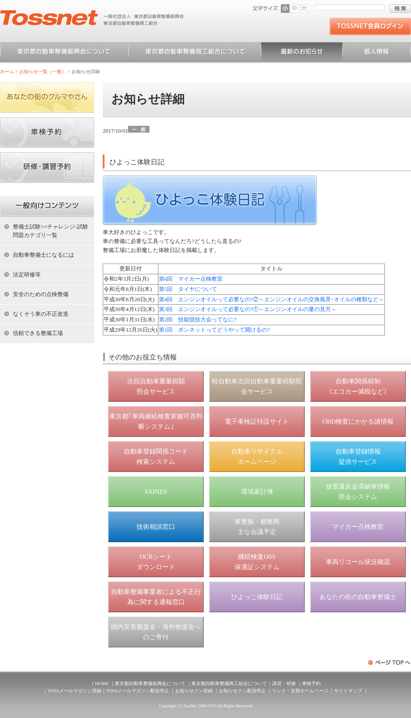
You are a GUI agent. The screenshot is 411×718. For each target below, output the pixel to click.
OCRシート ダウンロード (156, 561)
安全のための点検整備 (40, 294)
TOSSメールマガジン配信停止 (138, 690)
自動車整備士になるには (43, 255)
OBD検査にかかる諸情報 (358, 421)
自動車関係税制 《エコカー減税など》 (358, 386)
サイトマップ (348, 690)
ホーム (7, 71)
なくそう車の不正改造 (40, 314)
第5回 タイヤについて (188, 289)
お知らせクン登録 (194, 690)
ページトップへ (389, 662)
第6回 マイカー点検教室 (191, 279)
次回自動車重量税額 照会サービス (156, 386)
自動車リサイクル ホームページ (257, 456)
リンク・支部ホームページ (300, 690)
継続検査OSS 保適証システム (257, 561)
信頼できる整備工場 (38, 333)
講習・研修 (284, 683)
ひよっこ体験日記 (257, 596)
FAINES (156, 491)
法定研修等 (27, 274)
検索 (400, 8)
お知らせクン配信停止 (242, 690)
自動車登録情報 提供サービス (358, 456)
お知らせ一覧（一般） (301, 53)
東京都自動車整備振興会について (64, 53)
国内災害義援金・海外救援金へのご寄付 (156, 632)
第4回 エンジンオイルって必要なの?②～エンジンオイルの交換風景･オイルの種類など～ (271, 299)
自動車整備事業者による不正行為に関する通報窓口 (156, 596)
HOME (102, 683)
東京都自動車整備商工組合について (194, 53)
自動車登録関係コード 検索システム (156, 456)
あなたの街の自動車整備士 (357, 596)
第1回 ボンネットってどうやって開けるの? (214, 329)
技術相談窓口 (156, 526)
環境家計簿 (257, 491)
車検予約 (311, 683)
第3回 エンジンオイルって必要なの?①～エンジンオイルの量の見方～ (248, 309)
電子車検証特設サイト (257, 421)
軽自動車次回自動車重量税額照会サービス (257, 386)
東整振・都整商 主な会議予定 (257, 526)
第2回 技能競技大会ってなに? (197, 319)
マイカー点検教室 (358, 526)
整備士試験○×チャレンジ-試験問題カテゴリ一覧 (50, 231)
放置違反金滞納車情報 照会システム (358, 491)
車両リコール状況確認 (358, 561)
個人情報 (376, 53)
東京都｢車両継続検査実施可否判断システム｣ (156, 421)
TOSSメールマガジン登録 (74, 690)
